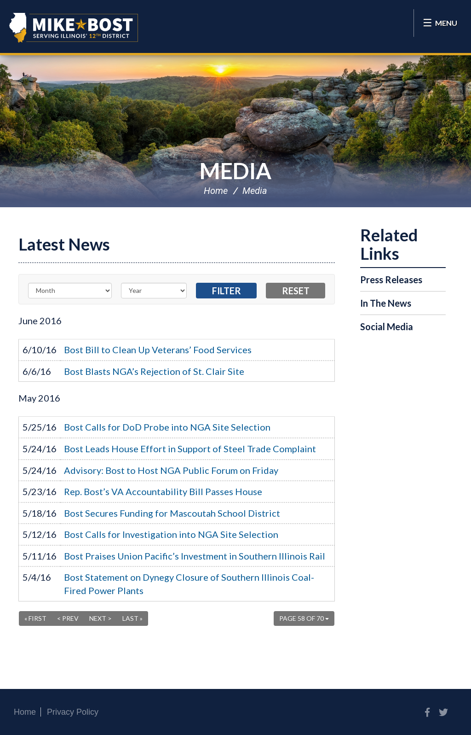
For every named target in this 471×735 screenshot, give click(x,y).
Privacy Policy (72, 712)
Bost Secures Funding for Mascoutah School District (172, 513)
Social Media (386, 326)
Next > (100, 618)
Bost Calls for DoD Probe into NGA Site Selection (167, 426)
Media (235, 171)
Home (216, 190)
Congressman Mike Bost (73, 27)
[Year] (154, 290)
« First (35, 618)
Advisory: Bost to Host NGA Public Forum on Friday (171, 470)
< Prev (68, 618)
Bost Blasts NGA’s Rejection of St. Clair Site (154, 371)
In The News (385, 303)
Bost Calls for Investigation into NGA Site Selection (171, 534)
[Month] (70, 290)
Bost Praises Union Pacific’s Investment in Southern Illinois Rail (194, 555)
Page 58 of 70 (304, 618)
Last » (132, 618)
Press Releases (391, 279)
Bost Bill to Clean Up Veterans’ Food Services (158, 349)
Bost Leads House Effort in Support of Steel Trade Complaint (190, 448)
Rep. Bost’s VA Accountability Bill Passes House (163, 491)
